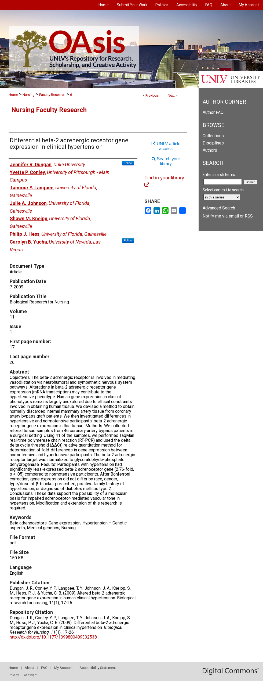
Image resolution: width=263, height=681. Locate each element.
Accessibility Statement (97, 668)
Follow (128, 163)
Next (171, 95)
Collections (213, 135)
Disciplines (213, 143)
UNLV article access (165, 146)
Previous (152, 95)
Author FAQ (213, 112)
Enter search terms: (219, 174)
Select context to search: (223, 190)
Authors (210, 150)
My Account (63, 668)
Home (13, 95)
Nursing (29, 95)
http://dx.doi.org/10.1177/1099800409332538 (53, 637)
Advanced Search (219, 208)
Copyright (30, 675)
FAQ (44, 668)
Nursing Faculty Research (49, 110)
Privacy (14, 675)
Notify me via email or (228, 216)
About (29, 668)
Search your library (166, 161)
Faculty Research (52, 95)
